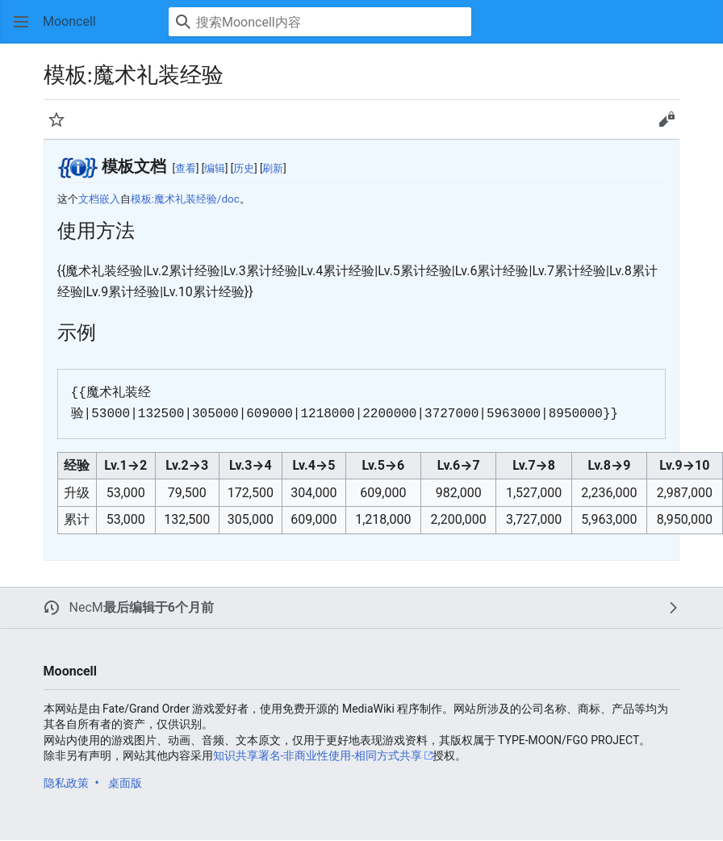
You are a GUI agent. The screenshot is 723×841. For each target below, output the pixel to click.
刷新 (272, 168)
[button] (21, 22)
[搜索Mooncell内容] (320, 21)
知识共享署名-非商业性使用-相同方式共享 (318, 755)
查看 (185, 168)
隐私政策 (66, 782)
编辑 (214, 168)
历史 (243, 168)
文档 (88, 199)
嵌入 (109, 199)
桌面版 (125, 782)
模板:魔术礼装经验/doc (185, 199)
